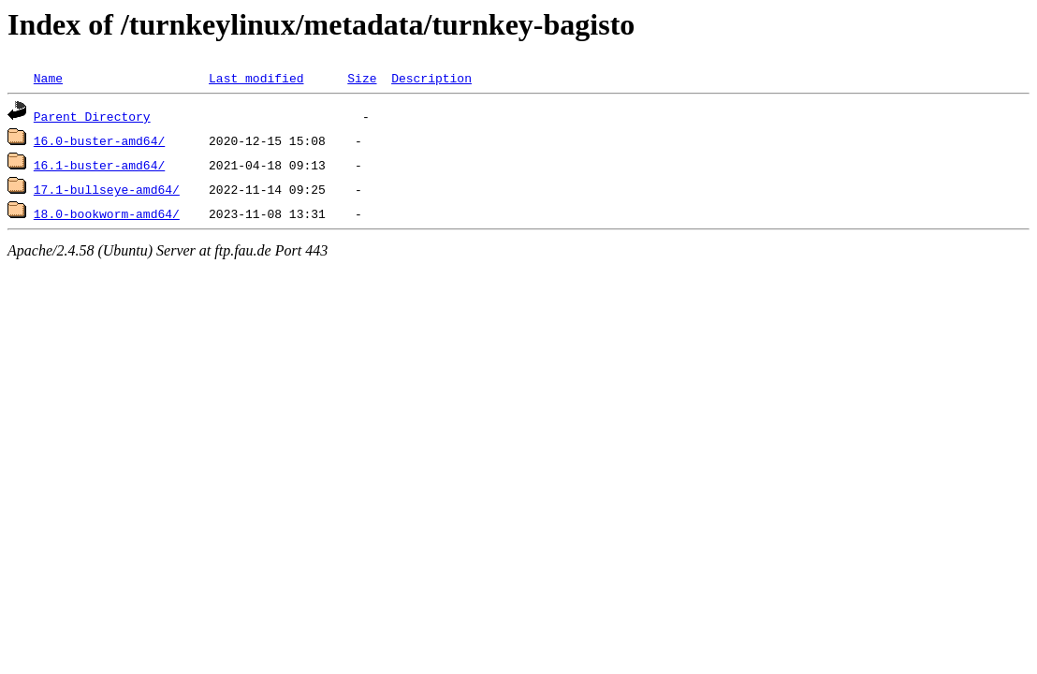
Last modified (256, 77)
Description (431, 77)
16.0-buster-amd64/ (99, 140)
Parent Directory (92, 116)
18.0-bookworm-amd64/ (107, 213)
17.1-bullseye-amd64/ (107, 189)
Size (361, 77)
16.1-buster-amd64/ (99, 164)
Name (48, 77)
